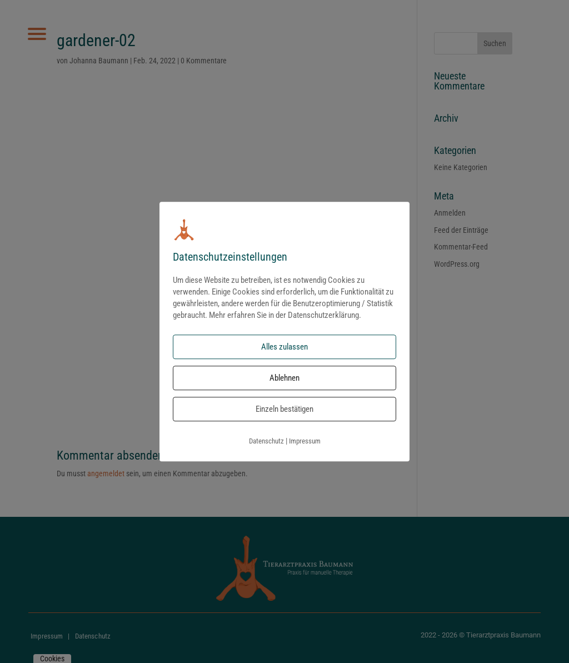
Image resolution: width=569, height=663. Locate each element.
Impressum (305, 441)
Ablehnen (284, 378)
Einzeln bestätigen (284, 410)
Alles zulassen (284, 347)
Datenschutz (266, 441)
